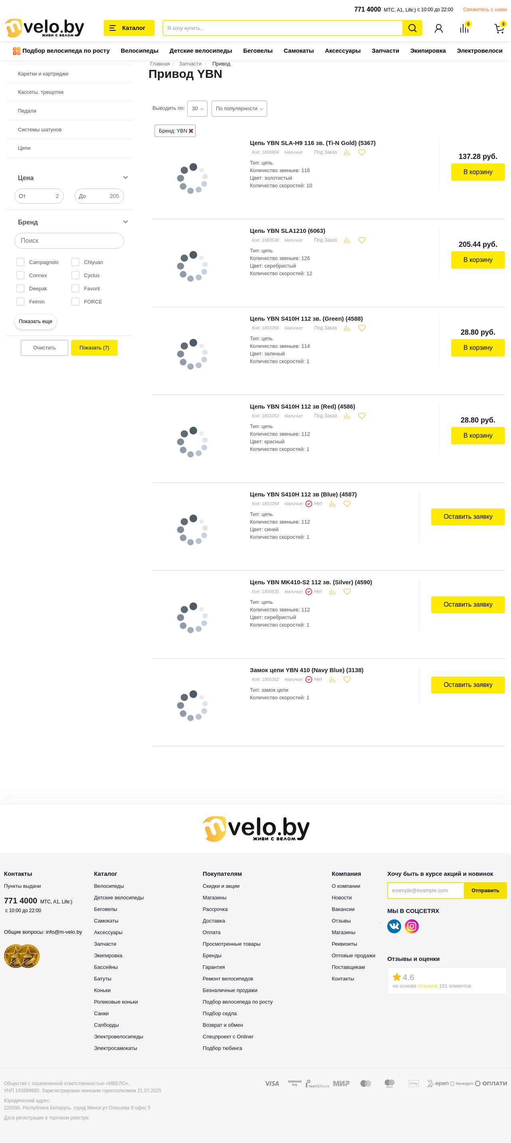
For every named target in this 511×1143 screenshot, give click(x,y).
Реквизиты (344, 944)
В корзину (478, 172)
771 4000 (367, 9)
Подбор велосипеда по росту (61, 52)
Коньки (102, 991)
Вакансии (343, 910)
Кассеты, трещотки (40, 92)
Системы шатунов (39, 130)
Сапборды (106, 1025)
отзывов (428, 986)
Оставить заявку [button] (468, 517)
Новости (342, 898)
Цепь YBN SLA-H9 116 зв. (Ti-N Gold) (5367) (313, 143)
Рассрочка (215, 910)
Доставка (214, 921)
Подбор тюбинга (222, 1049)
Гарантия (214, 967)
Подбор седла (220, 1014)
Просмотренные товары (232, 944)
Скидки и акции (221, 886)
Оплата (212, 933)
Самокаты (299, 51)
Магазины (215, 898)
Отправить (485, 891)
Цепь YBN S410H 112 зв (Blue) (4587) (303, 494)
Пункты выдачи (22, 886)
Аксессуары (343, 51)
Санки (101, 1014)
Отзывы (341, 921)
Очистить (44, 348)
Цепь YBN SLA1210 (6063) (287, 231)
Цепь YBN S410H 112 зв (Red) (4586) (302, 406)
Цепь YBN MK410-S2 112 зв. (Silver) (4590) (311, 582)
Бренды (212, 956)
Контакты (343, 979)
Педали (27, 111)
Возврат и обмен (223, 1025)
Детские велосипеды (201, 51)
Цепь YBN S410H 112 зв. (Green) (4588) (306, 319)
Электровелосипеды (118, 1037)
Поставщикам (348, 967)
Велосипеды (139, 51)
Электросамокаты (115, 1049)
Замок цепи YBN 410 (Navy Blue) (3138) (307, 670)
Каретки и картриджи (43, 74)
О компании (346, 886)
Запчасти (385, 51)
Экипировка (428, 51)
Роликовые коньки (116, 1002)
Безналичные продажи (230, 991)
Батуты (102, 979)
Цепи (24, 148)
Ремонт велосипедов (228, 979)
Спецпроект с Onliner (228, 1037)
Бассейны (106, 967)
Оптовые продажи (353, 956)
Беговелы (258, 51)
